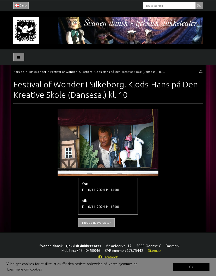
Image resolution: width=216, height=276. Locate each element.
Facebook (108, 257)
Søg (199, 5)
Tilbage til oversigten (96, 222)
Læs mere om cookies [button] (24, 269)
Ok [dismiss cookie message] (191, 267)
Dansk (21, 5)
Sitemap (154, 250)
